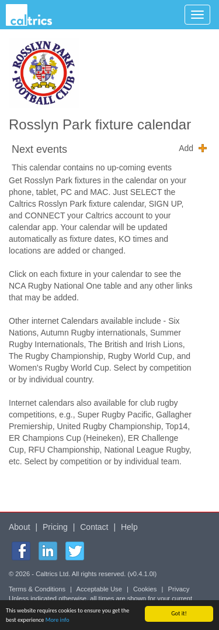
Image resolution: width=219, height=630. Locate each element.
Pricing (55, 527)
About (19, 527)
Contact (94, 527)
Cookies (145, 589)
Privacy (179, 589)
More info (57, 620)
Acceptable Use (99, 589)
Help (129, 527)
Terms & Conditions (37, 589)
